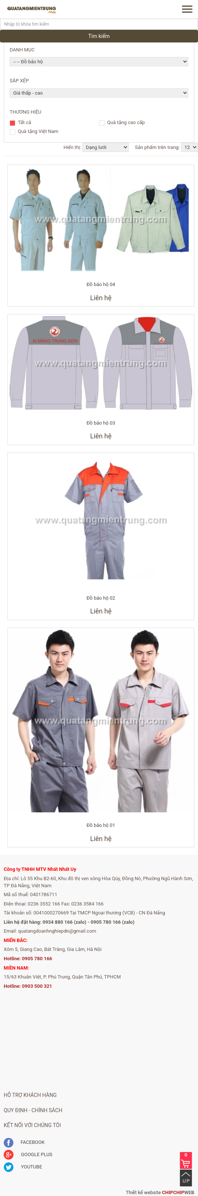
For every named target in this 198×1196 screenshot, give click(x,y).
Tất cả (24, 123)
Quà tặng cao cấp (126, 123)
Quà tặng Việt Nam (38, 132)
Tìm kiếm (99, 36)
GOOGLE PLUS (28, 1154)
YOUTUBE (23, 1167)
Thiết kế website (143, 1192)
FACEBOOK (24, 1142)
